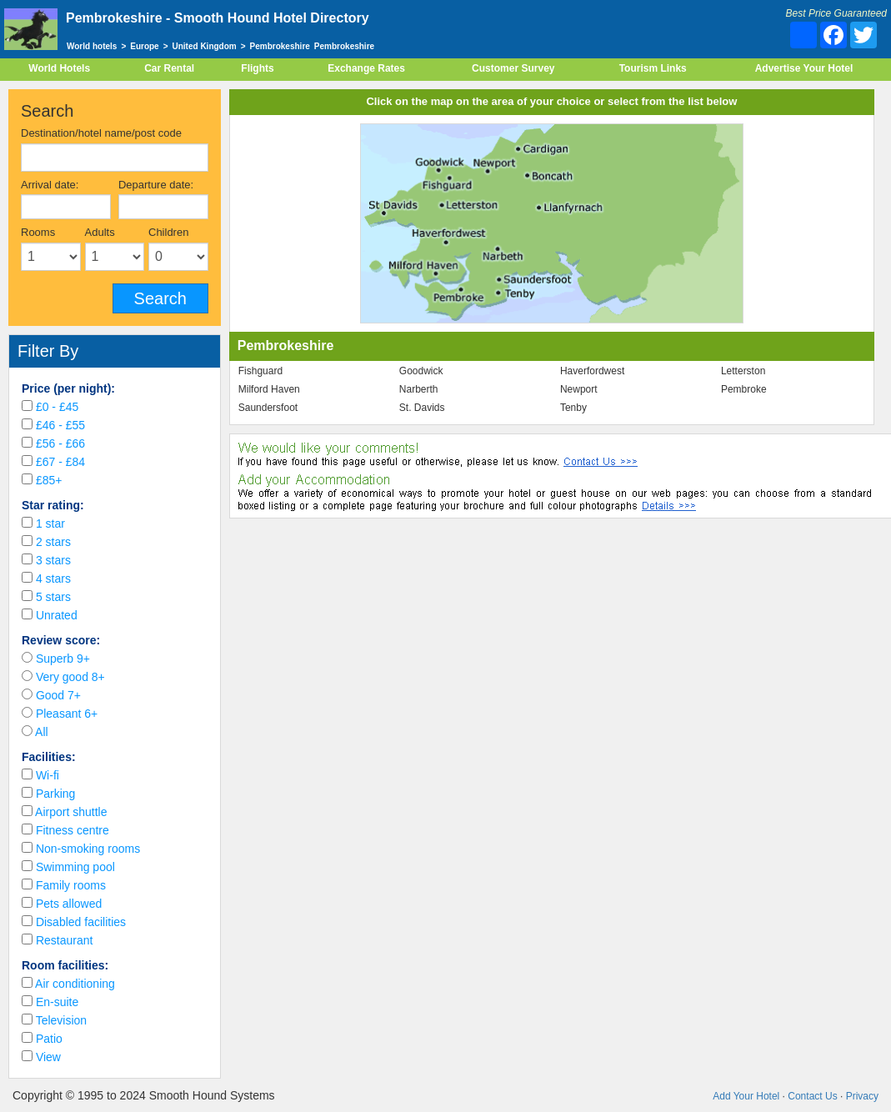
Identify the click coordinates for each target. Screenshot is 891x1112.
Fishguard (260, 371)
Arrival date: (49, 184)
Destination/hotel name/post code (101, 133)
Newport (579, 389)
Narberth (418, 389)
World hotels (92, 46)
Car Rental (169, 68)
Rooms (38, 232)
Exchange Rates (366, 68)
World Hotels (59, 68)
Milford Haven (269, 389)
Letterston (743, 371)
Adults (100, 232)
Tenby (573, 407)
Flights (257, 68)
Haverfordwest (592, 371)
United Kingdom (205, 46)
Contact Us (812, 1096)
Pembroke (744, 389)
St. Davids (422, 407)
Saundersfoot (268, 407)
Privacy (862, 1096)
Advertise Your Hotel (804, 68)
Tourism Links (653, 68)
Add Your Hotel (746, 1096)
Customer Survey (513, 68)
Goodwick (421, 371)
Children (168, 232)
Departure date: (155, 184)
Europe (144, 46)
